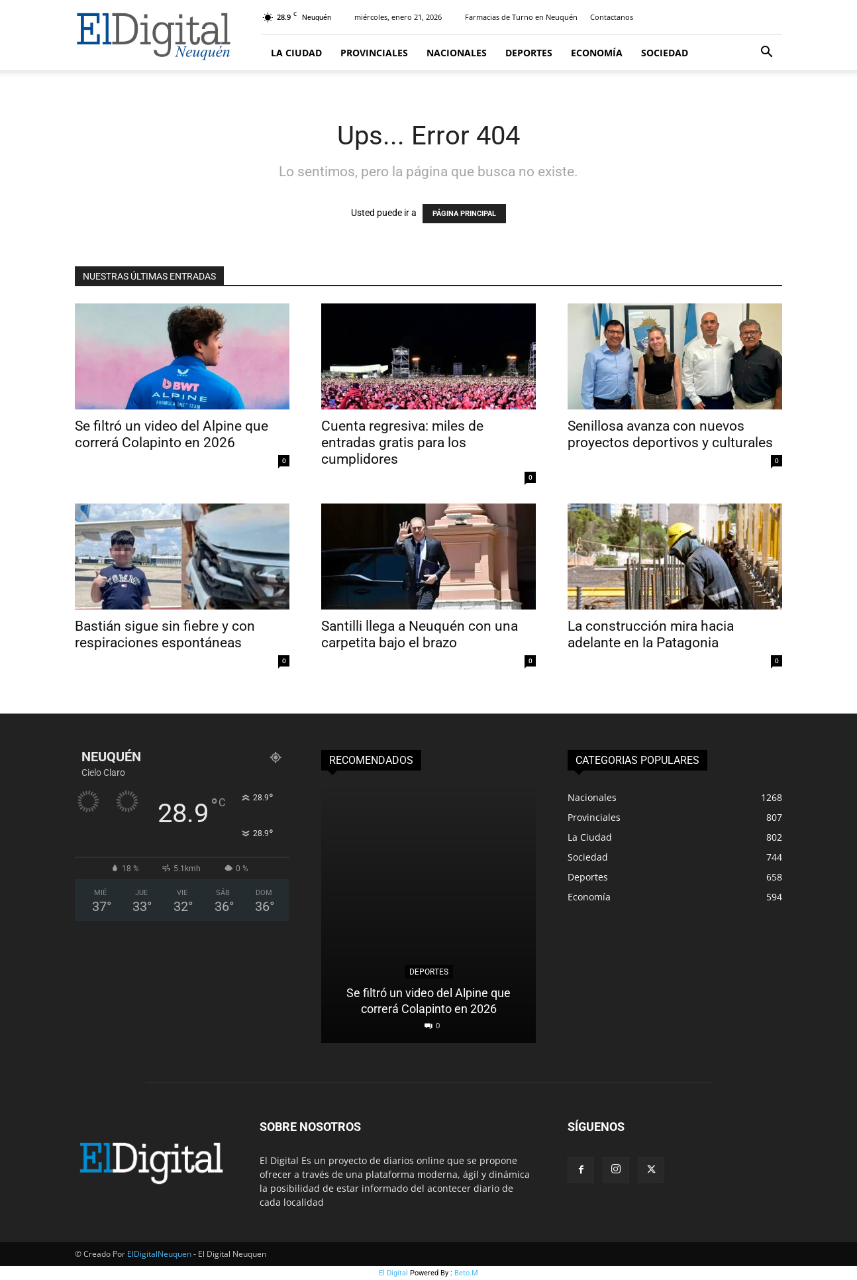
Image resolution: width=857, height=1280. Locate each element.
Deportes (528, 52)
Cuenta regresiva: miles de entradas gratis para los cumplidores (402, 442)
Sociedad (664, 52)
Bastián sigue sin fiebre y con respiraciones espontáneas (165, 634)
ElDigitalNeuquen (159, 1253)
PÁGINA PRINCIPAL (464, 213)
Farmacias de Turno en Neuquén (521, 17)
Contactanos (611, 17)
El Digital (393, 1273)
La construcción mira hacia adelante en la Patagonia (651, 634)
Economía (597, 52)
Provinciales (374, 52)
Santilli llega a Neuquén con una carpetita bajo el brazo (419, 634)
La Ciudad (296, 52)
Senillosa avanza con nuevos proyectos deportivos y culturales (670, 434)
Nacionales (457, 52)
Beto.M (466, 1273)
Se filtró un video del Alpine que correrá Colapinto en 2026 (171, 434)
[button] (766, 53)
